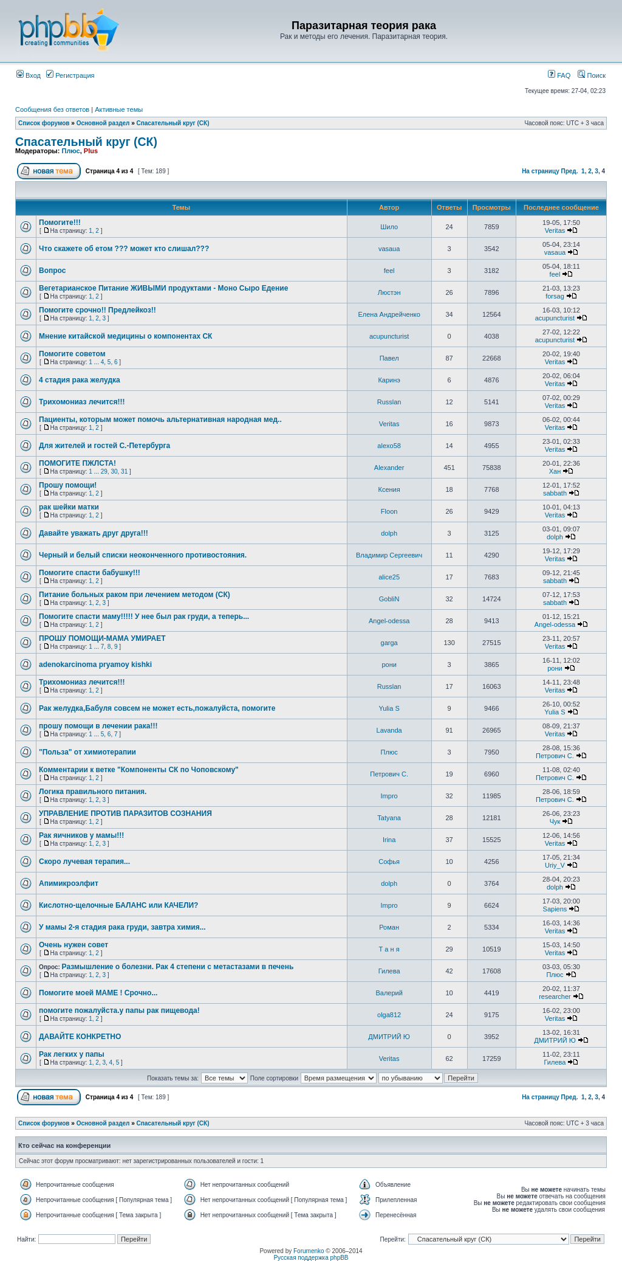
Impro (389, 796)
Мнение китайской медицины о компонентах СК (125, 336)
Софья (389, 861)
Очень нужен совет (73, 945)
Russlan (389, 402)
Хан (555, 471)
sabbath (555, 493)
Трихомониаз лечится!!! (82, 402)
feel (389, 270)
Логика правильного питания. (92, 791)
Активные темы (119, 109)
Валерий (388, 993)
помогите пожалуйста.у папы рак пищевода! (119, 1010)
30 (114, 471)
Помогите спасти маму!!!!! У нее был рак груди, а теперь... (144, 616)
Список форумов (44, 123)
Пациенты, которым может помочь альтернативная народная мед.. (160, 419)
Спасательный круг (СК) (173, 123)
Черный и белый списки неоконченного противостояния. (143, 555)
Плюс (70, 150)
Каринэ (389, 380)
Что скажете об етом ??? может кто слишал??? (124, 248)
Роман (389, 927)
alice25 (389, 577)
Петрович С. (555, 755)
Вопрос (52, 270)
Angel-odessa (389, 620)
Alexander (389, 467)
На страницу (540, 171)
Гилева (389, 971)
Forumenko (308, 1251)
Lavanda (389, 730)
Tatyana (389, 817)
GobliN (389, 599)
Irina (389, 839)
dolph (389, 533)
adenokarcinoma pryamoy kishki (95, 664)
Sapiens (555, 909)
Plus (91, 150)
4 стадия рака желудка (79, 380)
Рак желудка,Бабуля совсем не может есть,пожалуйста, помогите (157, 708)
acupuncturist (555, 318)
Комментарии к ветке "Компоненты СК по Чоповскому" (139, 769)
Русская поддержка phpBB (310, 1257)
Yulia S (389, 708)
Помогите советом (72, 354)
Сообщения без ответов (52, 109)
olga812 (389, 1014)
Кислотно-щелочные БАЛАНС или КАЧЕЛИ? (118, 905)
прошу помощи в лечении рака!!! (98, 726)
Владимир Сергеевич (389, 555)
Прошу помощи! (68, 485)
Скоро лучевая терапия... (84, 861)
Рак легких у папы (71, 1054)
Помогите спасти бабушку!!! (89, 572)
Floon (389, 511)
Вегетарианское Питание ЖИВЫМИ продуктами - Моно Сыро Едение (163, 288)
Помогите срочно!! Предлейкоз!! (97, 310)
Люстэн (389, 292)
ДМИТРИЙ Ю (389, 1036)
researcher (555, 996)
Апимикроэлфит (68, 883)
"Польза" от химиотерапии (87, 752)
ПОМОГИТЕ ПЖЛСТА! (77, 463)
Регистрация (70, 75)
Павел (389, 358)
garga (389, 642)
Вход (28, 75)
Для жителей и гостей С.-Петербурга (104, 445)
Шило (389, 226)
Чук (555, 821)
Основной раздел (103, 123)
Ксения (389, 489)
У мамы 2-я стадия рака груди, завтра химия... (122, 927)
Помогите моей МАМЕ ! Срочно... (98, 993)
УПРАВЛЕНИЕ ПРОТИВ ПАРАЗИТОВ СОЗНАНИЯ (125, 813)
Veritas (555, 230)
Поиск (592, 75)
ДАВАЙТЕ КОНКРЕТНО (80, 1036)
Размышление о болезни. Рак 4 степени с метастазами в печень (178, 966)
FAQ (559, 75)
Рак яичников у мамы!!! (81, 835)
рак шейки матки (69, 507)
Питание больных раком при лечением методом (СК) (134, 594)
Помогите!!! (60, 222)
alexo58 (389, 445)
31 (124, 471)
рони (388, 664)
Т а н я (389, 949)
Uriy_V (555, 865)
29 (104, 471)
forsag (554, 296)
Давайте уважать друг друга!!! (93, 533)
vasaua (389, 248)
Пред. (569, 171)
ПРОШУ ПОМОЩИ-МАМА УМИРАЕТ (102, 638)
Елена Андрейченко (389, 314)
